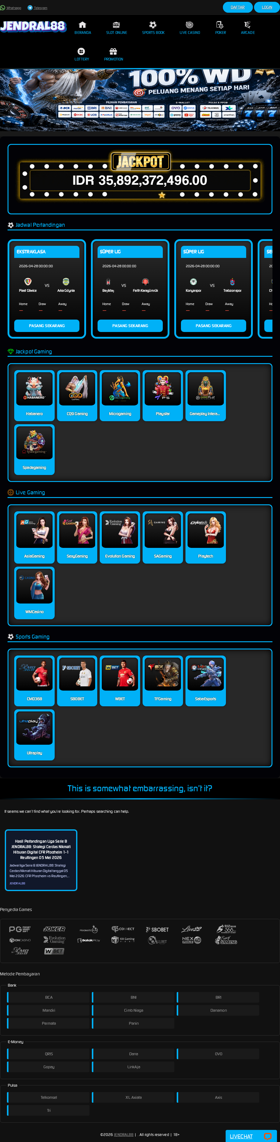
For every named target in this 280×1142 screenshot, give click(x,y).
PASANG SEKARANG (47, 325)
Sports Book (153, 28)
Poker (220, 28)
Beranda (83, 28)
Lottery (82, 54)
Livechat (251, 1136)
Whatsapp (10, 8)
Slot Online (116, 28)
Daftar (238, 7)
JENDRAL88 (124, 1134)
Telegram (37, 8)
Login (267, 7)
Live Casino (190, 28)
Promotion (113, 54)
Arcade (248, 28)
